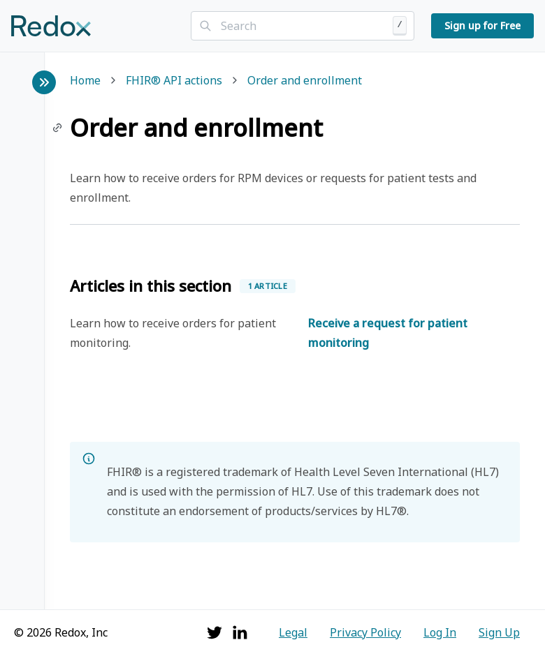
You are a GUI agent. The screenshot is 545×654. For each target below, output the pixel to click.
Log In (439, 632)
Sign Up (499, 632)
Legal (293, 632)
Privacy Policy (365, 632)
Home (85, 81)
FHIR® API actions (174, 81)
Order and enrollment (304, 81)
